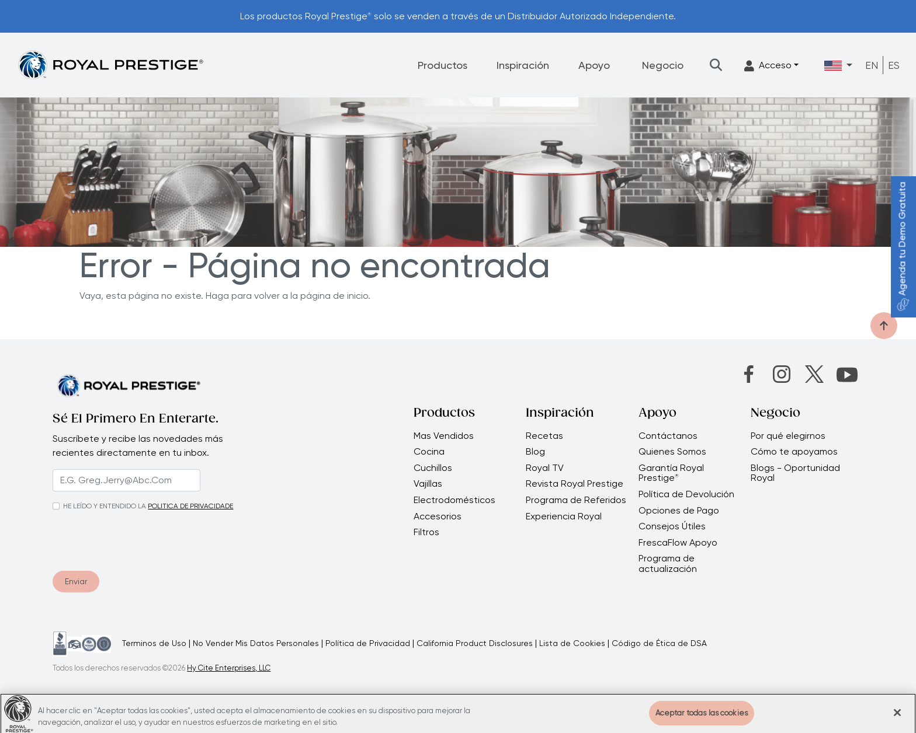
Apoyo (594, 65)
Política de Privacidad (367, 643)
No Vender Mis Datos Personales (256, 643)
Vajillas (428, 484)
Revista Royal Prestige (574, 484)
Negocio (662, 65)
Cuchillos (433, 468)
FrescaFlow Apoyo (678, 542)
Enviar (76, 581)
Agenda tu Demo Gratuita (902, 246)
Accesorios (438, 516)
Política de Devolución (686, 494)
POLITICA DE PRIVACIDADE (190, 506)
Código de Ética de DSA (659, 643)
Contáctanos (668, 436)
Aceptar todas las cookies (701, 718)
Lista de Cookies (572, 643)
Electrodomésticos (454, 500)
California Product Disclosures (475, 643)
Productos (442, 65)
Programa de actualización (668, 563)
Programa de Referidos (576, 500)
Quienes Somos (672, 451)
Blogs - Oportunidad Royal (795, 473)
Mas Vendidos (444, 436)
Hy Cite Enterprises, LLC (228, 668)
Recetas (544, 436)
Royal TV (545, 468)
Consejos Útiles (672, 526)
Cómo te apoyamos (794, 451)
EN (871, 65)
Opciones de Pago (679, 510)
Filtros (426, 532)
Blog (535, 451)
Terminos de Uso (154, 643)
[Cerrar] (897, 719)
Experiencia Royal (564, 516)
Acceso (768, 66)
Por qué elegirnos (788, 436)
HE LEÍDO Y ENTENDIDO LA (104, 506)
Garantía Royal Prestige (671, 473)
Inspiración (523, 65)
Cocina (429, 451)
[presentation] (124, 539)
